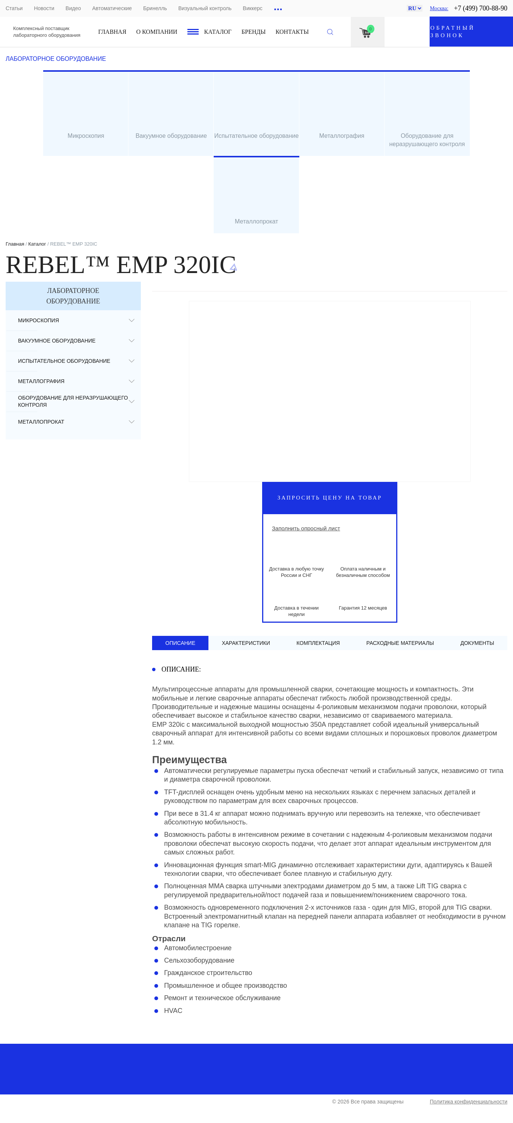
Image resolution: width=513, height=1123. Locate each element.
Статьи (14, 8)
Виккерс (253, 8)
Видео (73, 8)
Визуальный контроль (205, 8)
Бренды (253, 32)
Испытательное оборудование (64, 361)
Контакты (292, 32)
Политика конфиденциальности (468, 1102)
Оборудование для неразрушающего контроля (73, 401)
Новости (44, 8)
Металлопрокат (41, 422)
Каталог (218, 32)
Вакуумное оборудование (56, 341)
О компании (156, 32)
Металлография (41, 381)
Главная (112, 32)
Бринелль (155, 8)
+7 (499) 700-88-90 (480, 8)
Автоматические (112, 8)
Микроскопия (38, 320)
